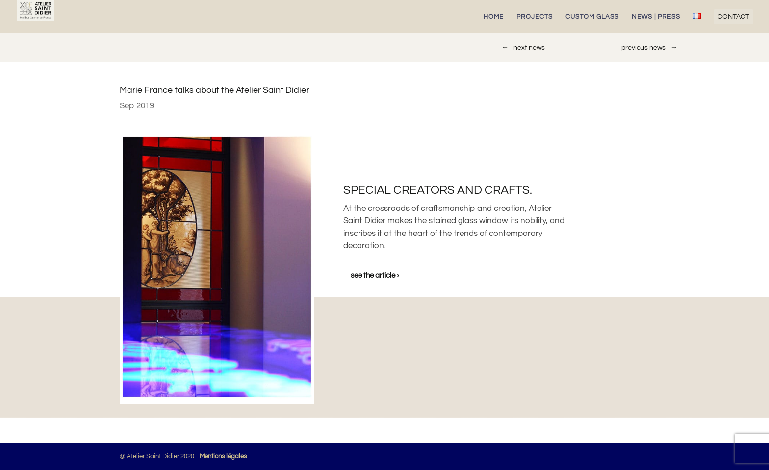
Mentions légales (223, 456)
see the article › (375, 275)
